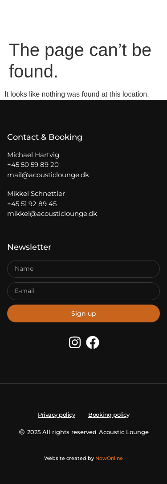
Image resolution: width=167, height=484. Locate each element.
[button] (24, 18)
